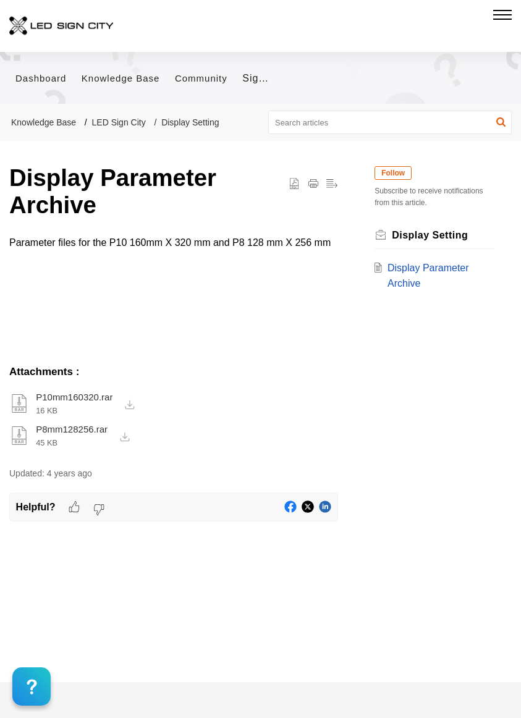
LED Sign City (119, 122)
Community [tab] (201, 78)
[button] (501, 122)
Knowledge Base (43, 122)
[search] (390, 122)
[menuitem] (255, 78)
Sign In (259, 78)
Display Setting (190, 122)
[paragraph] (173, 243)
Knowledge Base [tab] (121, 78)
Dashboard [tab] (40, 78)
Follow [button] (396, 173)
